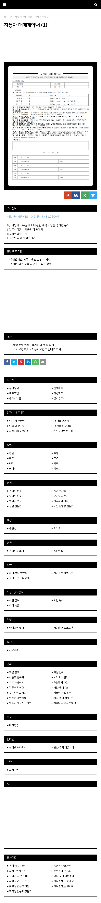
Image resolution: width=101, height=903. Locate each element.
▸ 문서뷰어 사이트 (61, 871)
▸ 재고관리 (13, 650)
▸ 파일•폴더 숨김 (60, 687)
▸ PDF (55, 458)
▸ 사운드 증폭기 (15, 677)
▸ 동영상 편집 (14, 491)
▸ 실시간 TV (58, 398)
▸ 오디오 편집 (14, 496)
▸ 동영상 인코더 (15, 551)
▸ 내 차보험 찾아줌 (61, 426)
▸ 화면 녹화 (58, 600)
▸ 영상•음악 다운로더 (63, 747)
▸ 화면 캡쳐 (13, 600)
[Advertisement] (50, 48)
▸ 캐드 (55, 463)
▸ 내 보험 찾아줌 (16, 426)
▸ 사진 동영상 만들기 (63, 506)
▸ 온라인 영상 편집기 (18, 876)
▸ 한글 (10, 453)
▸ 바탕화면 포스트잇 (62, 628)
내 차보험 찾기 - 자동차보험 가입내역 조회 (37, 349)
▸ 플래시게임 (14, 398)
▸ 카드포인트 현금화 (62, 431)
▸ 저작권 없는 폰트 (17, 881)
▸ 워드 (10, 458)
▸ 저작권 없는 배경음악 (19, 891)
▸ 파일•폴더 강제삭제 (63, 698)
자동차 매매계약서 (35, 229)
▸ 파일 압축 (58, 672)
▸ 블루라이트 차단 (16, 693)
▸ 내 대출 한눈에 (60, 421)
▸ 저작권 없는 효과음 (18, 886)
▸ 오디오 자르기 (60, 496)
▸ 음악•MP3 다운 (16, 866)
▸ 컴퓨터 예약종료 (16, 698)
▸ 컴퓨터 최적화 (15, 687)
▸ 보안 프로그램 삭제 (18, 578)
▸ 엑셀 (55, 453)
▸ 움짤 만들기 (14, 506)
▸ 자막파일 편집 (60, 501)
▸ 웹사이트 (57, 388)
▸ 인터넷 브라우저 (16, 747)
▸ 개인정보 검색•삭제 (63, 573)
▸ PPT (10, 463)
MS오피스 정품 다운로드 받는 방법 (31, 259)
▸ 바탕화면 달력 (15, 628)
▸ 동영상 (11, 528)
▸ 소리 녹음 (13, 605)
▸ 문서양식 (13, 388)
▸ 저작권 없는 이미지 (63, 886)
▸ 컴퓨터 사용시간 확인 (64, 703)
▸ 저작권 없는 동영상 (63, 881)
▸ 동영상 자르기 (60, 491)
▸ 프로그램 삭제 (15, 682)
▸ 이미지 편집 (14, 501)
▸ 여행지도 (57, 393)
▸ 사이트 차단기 (60, 677)
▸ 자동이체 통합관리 (18, 431)
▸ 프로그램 (13, 393)
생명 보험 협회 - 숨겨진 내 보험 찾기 (33, 345)
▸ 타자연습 (13, 725)
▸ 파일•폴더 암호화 (17, 573)
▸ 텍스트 (56, 468)
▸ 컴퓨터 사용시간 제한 (19, 703)
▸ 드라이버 (13, 770)
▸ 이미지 (11, 468)
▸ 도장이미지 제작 (16, 871)
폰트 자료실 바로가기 (23, 238)
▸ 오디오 (56, 528)
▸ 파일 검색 (13, 672)
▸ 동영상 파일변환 (61, 866)
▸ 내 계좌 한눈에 (16, 421)
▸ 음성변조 (57, 551)
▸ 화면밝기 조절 (60, 682)
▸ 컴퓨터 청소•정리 (62, 693)
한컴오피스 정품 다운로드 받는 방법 (31, 264)
